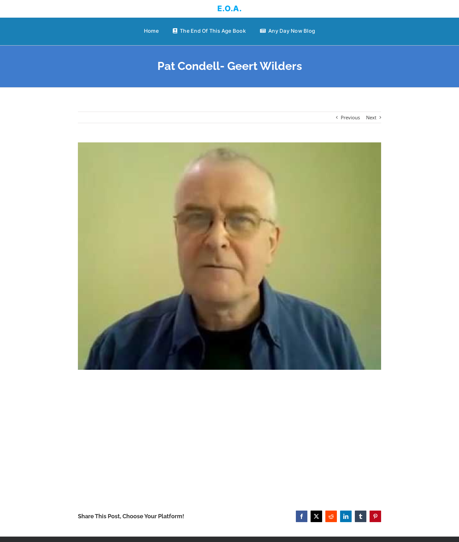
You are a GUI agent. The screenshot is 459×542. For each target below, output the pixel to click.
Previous (350, 117)
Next (371, 117)
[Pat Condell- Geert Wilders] (229, 256)
